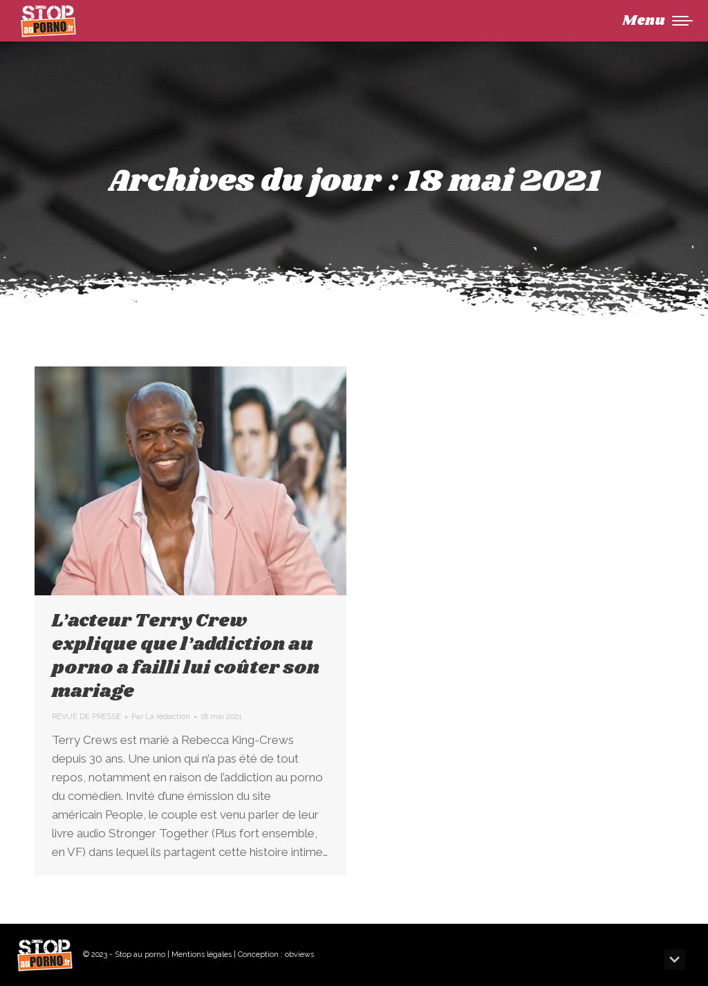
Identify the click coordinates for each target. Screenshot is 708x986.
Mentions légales (201, 954)
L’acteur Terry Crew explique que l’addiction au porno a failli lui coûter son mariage (185, 656)
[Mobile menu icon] (657, 20)
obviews (299, 954)
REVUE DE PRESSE (86, 716)
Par (160, 716)
